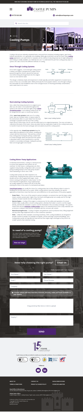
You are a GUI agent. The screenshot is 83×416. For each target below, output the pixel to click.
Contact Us (34, 381)
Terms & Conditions (16, 384)
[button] (11, 9)
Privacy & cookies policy (38, 384)
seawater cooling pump (32, 206)
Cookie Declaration (58, 384)
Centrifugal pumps (16, 188)
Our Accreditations (58, 381)
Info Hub (15, 36)
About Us (12, 381)
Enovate (16, 404)
